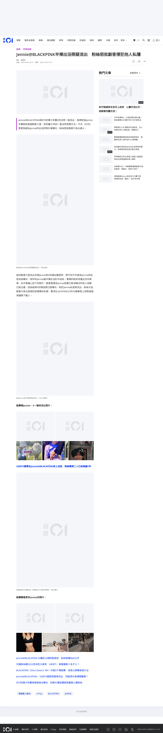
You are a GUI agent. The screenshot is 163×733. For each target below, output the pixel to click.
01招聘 (34, 729)
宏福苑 (82, 40)
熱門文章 (105, 73)
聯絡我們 (72, 729)
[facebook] (107, 729)
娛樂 (41, 40)
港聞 (18, 40)
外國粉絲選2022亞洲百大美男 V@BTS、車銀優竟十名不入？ (47, 664)
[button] (133, 61)
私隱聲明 (83, 729)
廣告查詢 (44, 729)
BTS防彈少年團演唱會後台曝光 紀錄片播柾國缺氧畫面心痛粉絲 (49, 682)
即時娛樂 (27, 49)
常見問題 (62, 729)
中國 (108, 40)
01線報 (16, 729)
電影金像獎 (29, 40)
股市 (116, 40)
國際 (100, 40)
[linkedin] (126, 729)
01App (53, 729)
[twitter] (132, 729)
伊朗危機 (71, 40)
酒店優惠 (51, 40)
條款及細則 (94, 729)
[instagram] (114, 729)
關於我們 (25, 729)
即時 (61, 40)
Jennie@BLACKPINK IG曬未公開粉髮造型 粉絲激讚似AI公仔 (47, 658)
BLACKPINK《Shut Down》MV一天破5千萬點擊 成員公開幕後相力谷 (52, 670)
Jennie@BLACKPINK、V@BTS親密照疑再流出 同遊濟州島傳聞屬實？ (52, 676)
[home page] (8, 40)
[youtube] (120, 729)
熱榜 (92, 40)
